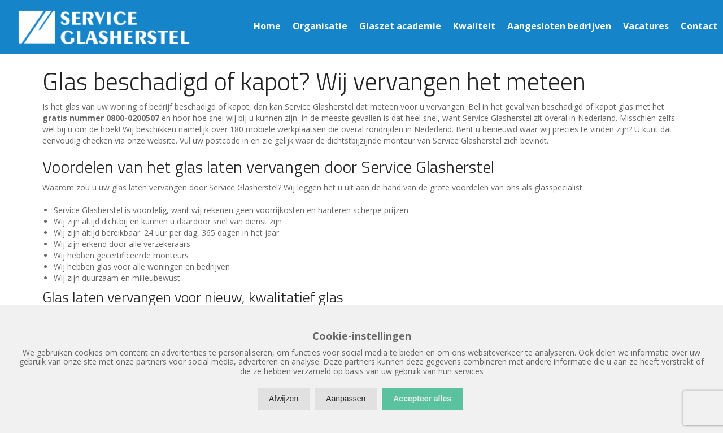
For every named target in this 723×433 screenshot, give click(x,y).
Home (267, 26)
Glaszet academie (400, 26)
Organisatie (320, 26)
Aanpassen (345, 398)
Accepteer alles (422, 398)
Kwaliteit (474, 26)
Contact (699, 26)
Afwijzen (283, 398)
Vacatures (646, 26)
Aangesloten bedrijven (559, 26)
